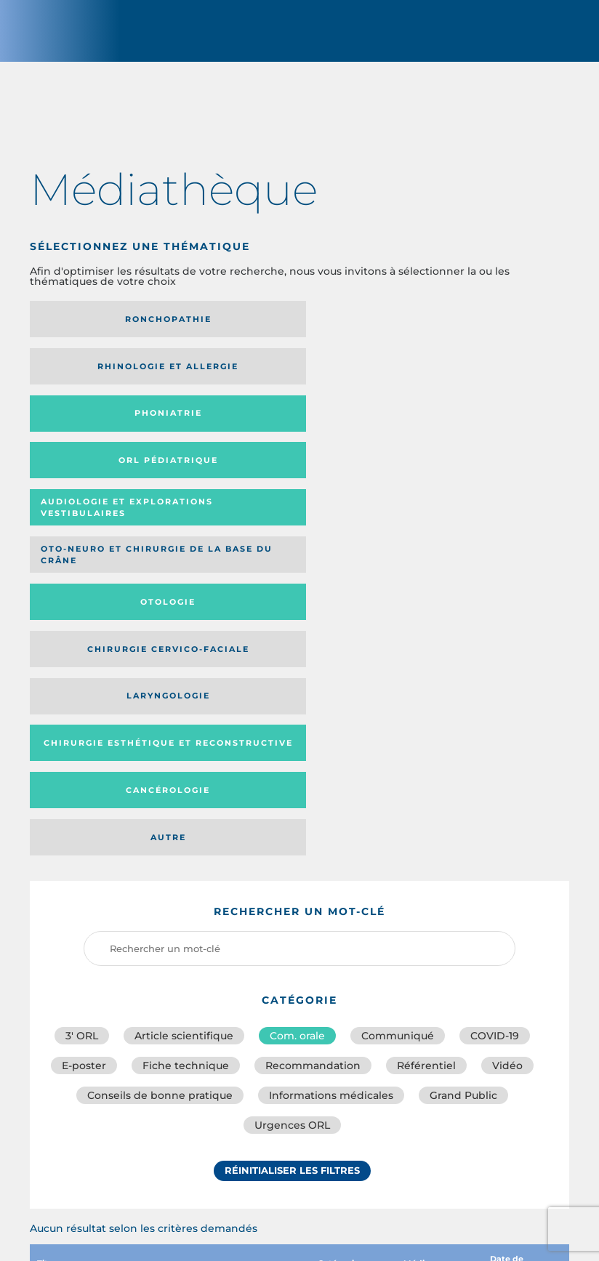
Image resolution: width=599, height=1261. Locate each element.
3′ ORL (81, 675)
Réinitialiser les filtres (292, 819)
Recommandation (313, 707)
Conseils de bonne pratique (160, 739)
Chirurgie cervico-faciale (277, 430)
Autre (469, 477)
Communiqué (397, 675)
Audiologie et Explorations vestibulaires (261, 378)
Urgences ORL (292, 771)
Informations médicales (331, 739)
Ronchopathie (114, 326)
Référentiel (426, 707)
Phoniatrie (469, 326)
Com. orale (297, 675)
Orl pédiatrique (114, 378)
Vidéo (507, 707)
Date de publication (522, 910)
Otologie (113, 430)
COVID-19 (494, 675)
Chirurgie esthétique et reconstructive (106, 477)
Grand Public (463, 739)
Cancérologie (291, 477)
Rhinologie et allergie (291, 326)
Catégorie (346, 909)
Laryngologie (469, 430)
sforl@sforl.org (276, 1155)
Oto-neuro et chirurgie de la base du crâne (460, 378)
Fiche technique (185, 707)
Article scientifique (183, 675)
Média (424, 909)
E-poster (84, 707)
